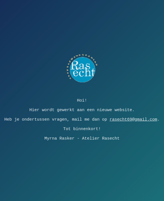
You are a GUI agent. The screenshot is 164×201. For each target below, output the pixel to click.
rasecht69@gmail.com (133, 119)
